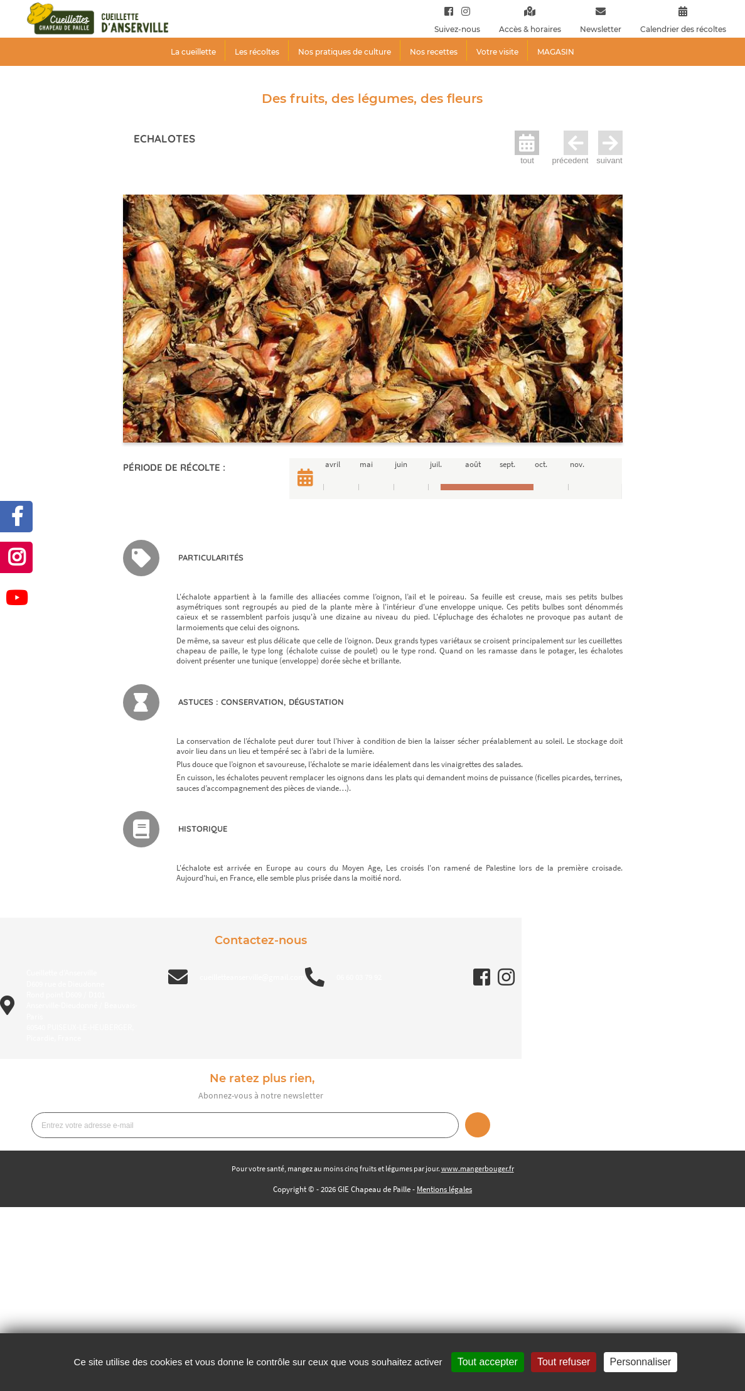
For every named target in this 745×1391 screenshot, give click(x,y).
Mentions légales (444, 1189)
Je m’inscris (477, 1124)
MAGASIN (555, 51)
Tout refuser (563, 1361)
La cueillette (193, 51)
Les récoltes (257, 51)
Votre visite (497, 51)
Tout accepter (488, 1361)
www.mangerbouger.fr (477, 1168)
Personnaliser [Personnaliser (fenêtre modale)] (641, 1361)
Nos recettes (434, 51)
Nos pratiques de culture (344, 51)
